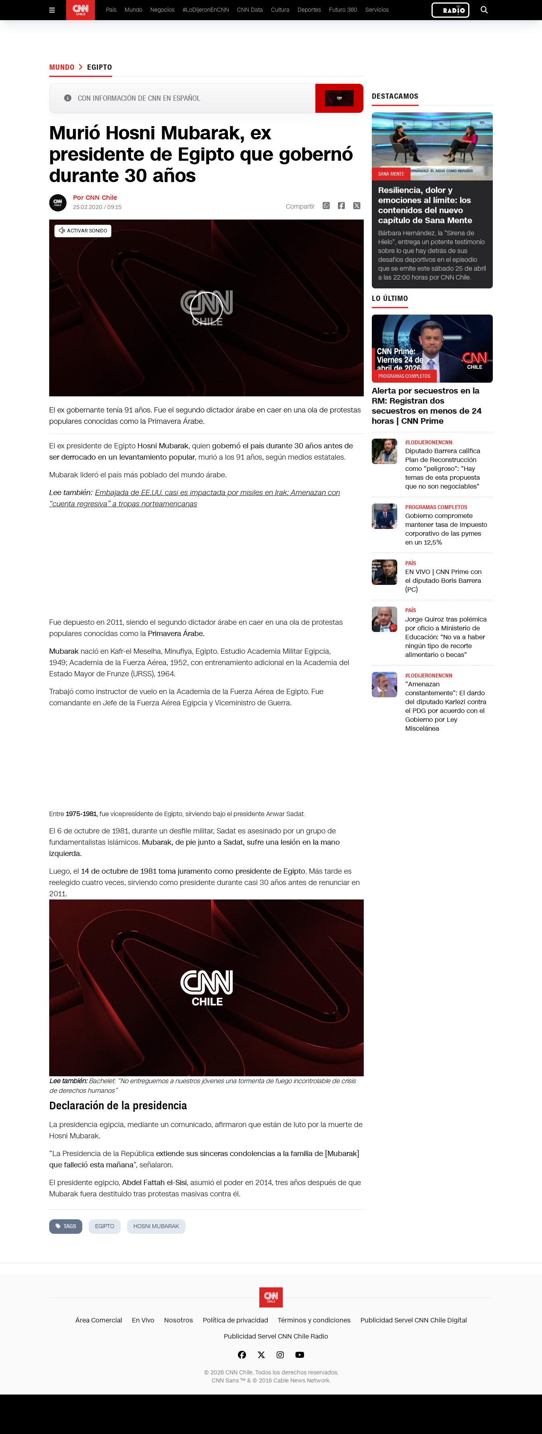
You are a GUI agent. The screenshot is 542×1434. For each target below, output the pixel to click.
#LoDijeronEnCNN (206, 10)
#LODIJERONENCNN (428, 442)
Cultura (280, 10)
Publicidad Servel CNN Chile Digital (414, 1320)
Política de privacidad (235, 1320)
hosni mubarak (156, 1226)
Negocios (162, 10)
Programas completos (436, 507)
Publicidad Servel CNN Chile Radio (276, 1336)
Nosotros (178, 1320)
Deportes (309, 10)
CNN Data (250, 10)
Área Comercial (98, 1320)
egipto (99, 67)
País (111, 10)
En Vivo (143, 1320)
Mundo (133, 10)
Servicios (377, 10)
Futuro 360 (343, 10)
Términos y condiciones (314, 1320)
